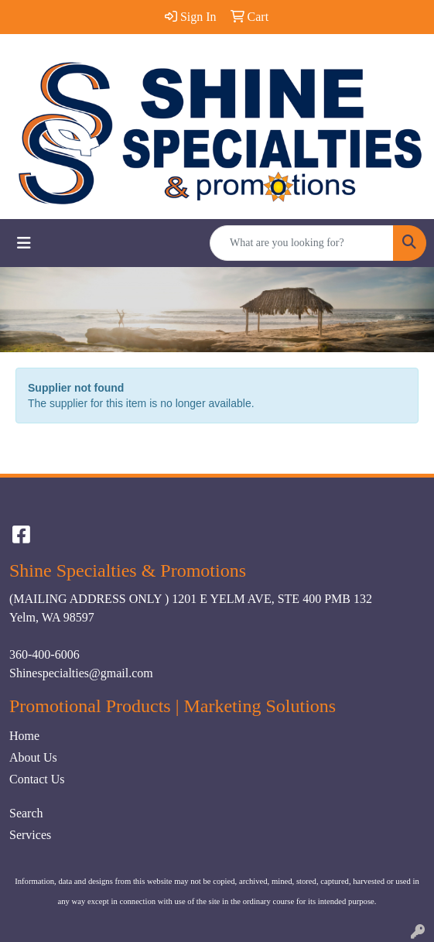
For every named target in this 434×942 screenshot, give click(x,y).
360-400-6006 (44, 654)
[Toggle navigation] (24, 243)
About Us (33, 757)
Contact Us (37, 779)
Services (30, 834)
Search (26, 813)
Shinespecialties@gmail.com (81, 673)
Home (24, 735)
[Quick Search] (302, 243)
